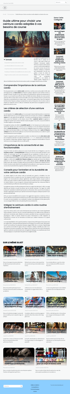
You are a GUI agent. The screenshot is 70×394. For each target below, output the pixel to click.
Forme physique (11, 14)
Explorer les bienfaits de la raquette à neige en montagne (14, 306)
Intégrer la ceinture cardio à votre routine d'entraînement (16, 74)
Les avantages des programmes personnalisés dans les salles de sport (60, 35)
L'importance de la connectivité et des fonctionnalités (16, 68)
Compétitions (35, 387)
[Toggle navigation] (5, 7)
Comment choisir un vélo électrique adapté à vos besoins (57, 306)
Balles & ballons (35, 385)
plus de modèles (32, 137)
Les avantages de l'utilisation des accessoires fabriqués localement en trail (59, 109)
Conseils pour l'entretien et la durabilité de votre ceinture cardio (18, 71)
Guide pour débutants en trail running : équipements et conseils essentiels (59, 160)
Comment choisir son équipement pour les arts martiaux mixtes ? (59, 60)
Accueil (4, 14)
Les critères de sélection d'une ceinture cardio (14, 65)
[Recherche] (61, 2)
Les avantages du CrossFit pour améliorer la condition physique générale (35, 333)
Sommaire (9, 59)
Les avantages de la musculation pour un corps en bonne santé (50, 363)
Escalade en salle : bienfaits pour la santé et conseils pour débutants (35, 307)
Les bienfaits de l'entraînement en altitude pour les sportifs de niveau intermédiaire (59, 135)
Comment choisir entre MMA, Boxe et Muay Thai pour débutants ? (59, 85)
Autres (35, 391)
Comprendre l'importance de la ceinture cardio (14, 62)
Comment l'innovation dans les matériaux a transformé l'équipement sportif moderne (17, 364)
